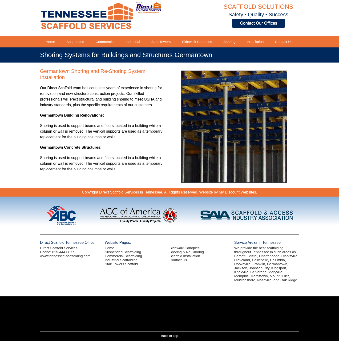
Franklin (259, 264)
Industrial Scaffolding (121, 260)
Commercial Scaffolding (123, 256)
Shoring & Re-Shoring (187, 252)
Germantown (277, 264)
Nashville (264, 280)
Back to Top (169, 336)
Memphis (241, 276)
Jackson (240, 268)
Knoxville (241, 272)
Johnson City (259, 268)
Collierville (260, 260)
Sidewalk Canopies (197, 42)
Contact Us (283, 42)
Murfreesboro (244, 280)
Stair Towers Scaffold (121, 264)
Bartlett (240, 256)
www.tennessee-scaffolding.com (65, 256)
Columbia (277, 260)
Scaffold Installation (185, 256)
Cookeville (242, 264)
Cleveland (242, 260)
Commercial (105, 42)
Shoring (229, 42)
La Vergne (258, 272)
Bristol (252, 256)
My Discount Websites (237, 192)
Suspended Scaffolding (123, 252)
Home (50, 42)
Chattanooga (269, 256)
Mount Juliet (279, 276)
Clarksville (289, 256)
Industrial (133, 42)
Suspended (75, 42)
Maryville (275, 272)
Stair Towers (161, 42)
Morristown (259, 276)
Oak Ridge (288, 280)
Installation (255, 42)
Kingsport (278, 268)
